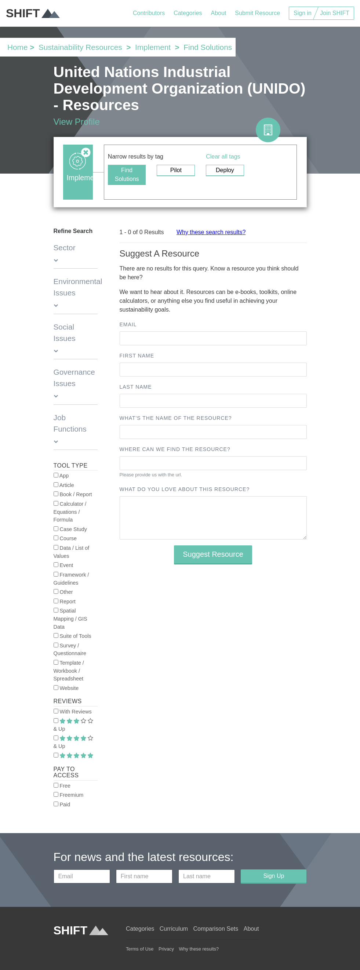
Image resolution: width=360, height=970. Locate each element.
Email (128, 324)
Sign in (303, 13)
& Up (73, 725)
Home (17, 47)
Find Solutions (127, 174)
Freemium (69, 795)
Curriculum (174, 929)
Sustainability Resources (80, 47)
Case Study (70, 529)
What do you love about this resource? (185, 489)
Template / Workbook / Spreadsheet (69, 671)
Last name (136, 387)
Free (62, 786)
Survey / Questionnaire (70, 650)
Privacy (166, 949)
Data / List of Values (72, 552)
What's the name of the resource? (176, 418)
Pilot (176, 170)
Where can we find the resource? (175, 449)
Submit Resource (257, 13)
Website (66, 688)
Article (64, 485)
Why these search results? (211, 232)
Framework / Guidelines (71, 579)
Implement (153, 47)
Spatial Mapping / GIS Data (70, 618)
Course (65, 538)
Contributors (149, 13)
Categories (188, 13)
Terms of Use (139, 949)
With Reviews (73, 712)
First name (137, 356)
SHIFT (33, 13)
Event (63, 565)
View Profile (77, 122)
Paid (62, 804)
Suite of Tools (72, 636)
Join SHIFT (334, 13)
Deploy (225, 170)
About (218, 13)
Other (63, 592)
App (61, 476)
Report (65, 601)
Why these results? (199, 949)
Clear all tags (223, 156)
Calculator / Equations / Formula (70, 512)
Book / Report (73, 494)
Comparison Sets (216, 929)
